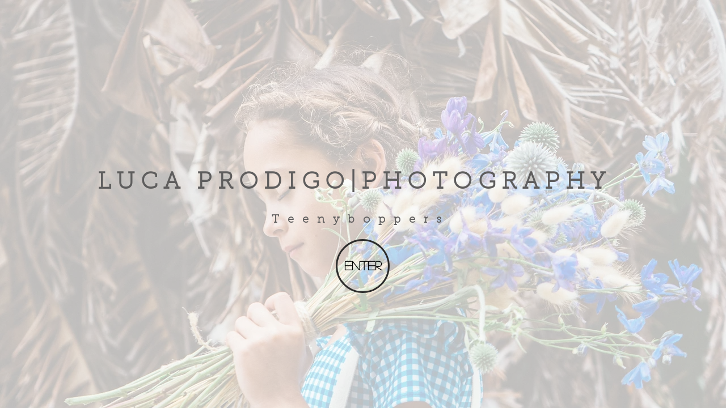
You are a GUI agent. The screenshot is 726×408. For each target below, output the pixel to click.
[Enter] (363, 266)
